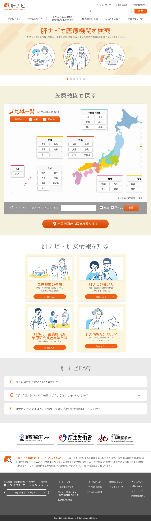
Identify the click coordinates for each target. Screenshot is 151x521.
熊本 (56, 173)
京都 (74, 154)
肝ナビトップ (14, 18)
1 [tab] (67, 78)
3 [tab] (74, 78)
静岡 (133, 189)
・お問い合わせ (136, 486)
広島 (43, 144)
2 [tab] (70, 78)
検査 (107, 207)
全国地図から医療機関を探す (78, 223)
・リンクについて (115, 487)
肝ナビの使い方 (35, 18)
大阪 (74, 144)
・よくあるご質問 (94, 492)
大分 (43, 188)
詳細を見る (50, 297)
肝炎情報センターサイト (26, 492)
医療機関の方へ (140, 5)
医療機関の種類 (90, 18)
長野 (100, 117)
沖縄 (17, 173)
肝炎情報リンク (135, 18)
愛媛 (103, 184)
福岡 (43, 173)
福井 (100, 122)
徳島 (116, 189)
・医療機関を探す (65, 487)
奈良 (87, 149)
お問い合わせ (122, 5)
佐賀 (43, 178)
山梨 (100, 127)
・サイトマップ (136, 491)
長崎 (43, 183)
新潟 (88, 122)
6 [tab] (83, 78)
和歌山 (87, 154)
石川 (88, 117)
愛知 (133, 184)
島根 (56, 149)
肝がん (119, 207)
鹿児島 (56, 183)
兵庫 (74, 149)
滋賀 (87, 144)
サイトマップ (105, 5)
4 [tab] (77, 78)
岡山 (43, 149)
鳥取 (56, 144)
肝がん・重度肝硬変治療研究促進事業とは (62, 18)
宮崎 (56, 178)
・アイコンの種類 (94, 487)
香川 (103, 189)
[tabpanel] (75, 49)
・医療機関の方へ (137, 496)
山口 (43, 154)
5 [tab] (80, 78)
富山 (88, 127)
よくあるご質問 (112, 18)
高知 (116, 184)
